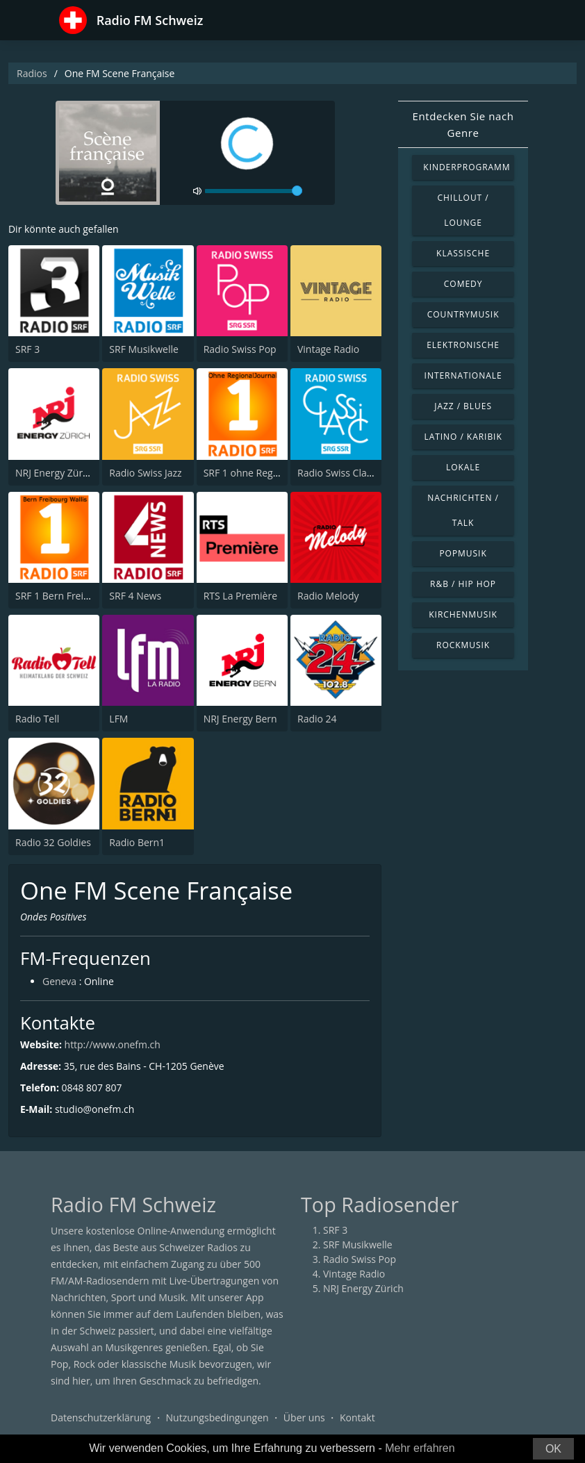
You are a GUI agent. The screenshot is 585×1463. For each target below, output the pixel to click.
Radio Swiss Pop (240, 349)
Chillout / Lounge (463, 210)
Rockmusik (463, 645)
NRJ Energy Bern (240, 718)
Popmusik (462, 553)
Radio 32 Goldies (53, 842)
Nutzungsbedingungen (217, 1417)
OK (553, 1449)
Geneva (59, 982)
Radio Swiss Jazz (145, 472)
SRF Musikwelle (144, 349)
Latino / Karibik (463, 437)
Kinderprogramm (466, 167)
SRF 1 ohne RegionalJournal (265, 472)
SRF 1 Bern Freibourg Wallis (77, 595)
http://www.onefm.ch (113, 1044)
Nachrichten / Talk (463, 510)
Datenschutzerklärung (101, 1417)
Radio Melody (328, 595)
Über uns (304, 1417)
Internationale (463, 375)
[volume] (253, 191)
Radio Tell (37, 718)
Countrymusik (463, 314)
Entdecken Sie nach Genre (463, 124)
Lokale (463, 467)
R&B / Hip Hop (463, 584)
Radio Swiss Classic (340, 472)
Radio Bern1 (137, 842)
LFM (118, 718)
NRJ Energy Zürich (55, 472)
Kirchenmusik (463, 614)
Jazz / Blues (463, 406)
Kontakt (357, 1417)
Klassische (463, 253)
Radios (32, 73)
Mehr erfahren (420, 1448)
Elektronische (463, 345)
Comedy (463, 284)
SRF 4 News (135, 595)
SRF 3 (27, 349)
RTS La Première (240, 595)
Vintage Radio (328, 349)
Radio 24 (317, 718)
